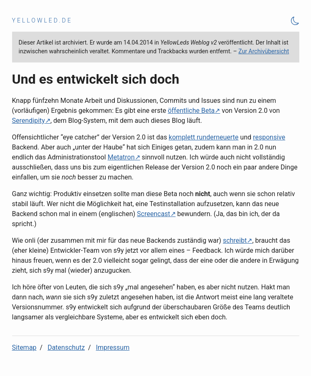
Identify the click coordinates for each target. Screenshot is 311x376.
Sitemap (24, 347)
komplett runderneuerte (203, 137)
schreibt (235, 240)
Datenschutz (66, 347)
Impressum (113, 347)
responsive (269, 137)
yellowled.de (42, 20)
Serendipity (28, 121)
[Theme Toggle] (295, 20)
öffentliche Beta (191, 111)
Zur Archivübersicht (263, 51)
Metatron (121, 157)
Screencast (153, 214)
